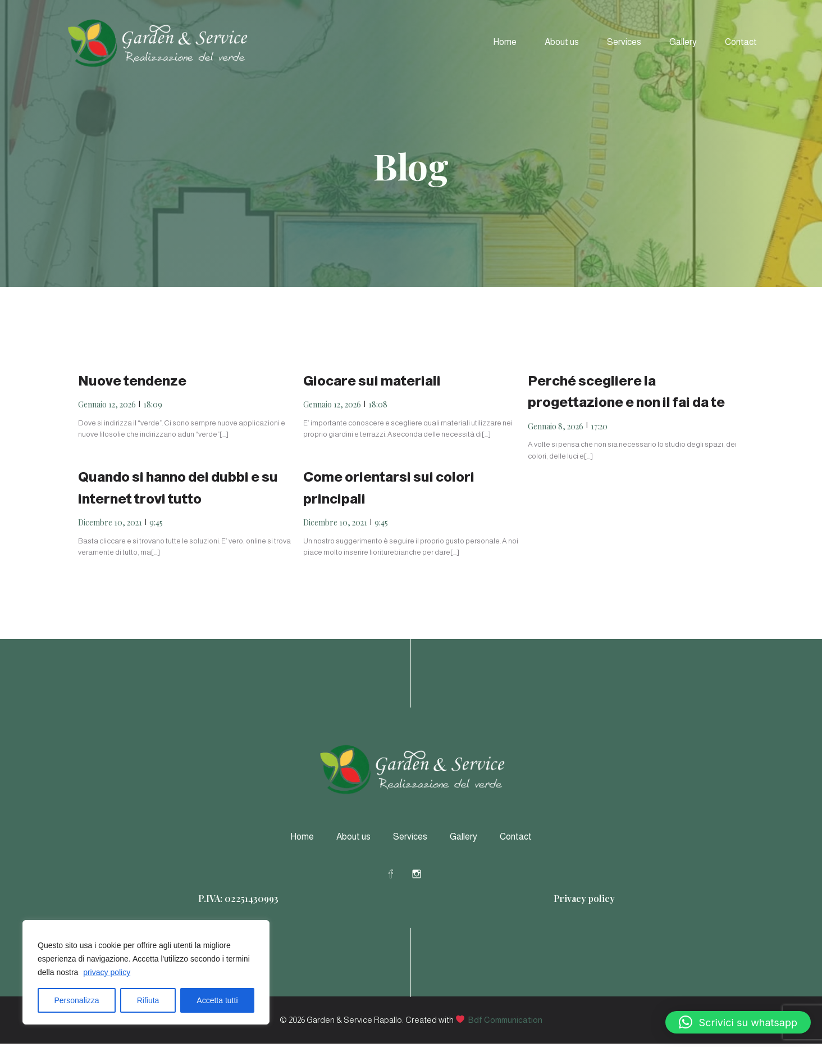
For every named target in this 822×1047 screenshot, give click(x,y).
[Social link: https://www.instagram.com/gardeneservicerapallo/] (424, 876)
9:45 (156, 525)
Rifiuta (148, 1000)
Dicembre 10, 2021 (110, 525)
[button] (738, 1022)
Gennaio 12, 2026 (107, 407)
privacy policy (106, 972)
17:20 (599, 429)
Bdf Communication (505, 1023)
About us (562, 43)
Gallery (683, 43)
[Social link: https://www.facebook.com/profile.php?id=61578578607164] (398, 876)
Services (624, 43)
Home (505, 43)
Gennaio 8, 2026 (555, 429)
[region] (146, 972)
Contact (741, 43)
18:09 (152, 407)
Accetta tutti (217, 1000)
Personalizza (76, 1000)
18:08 (377, 407)
